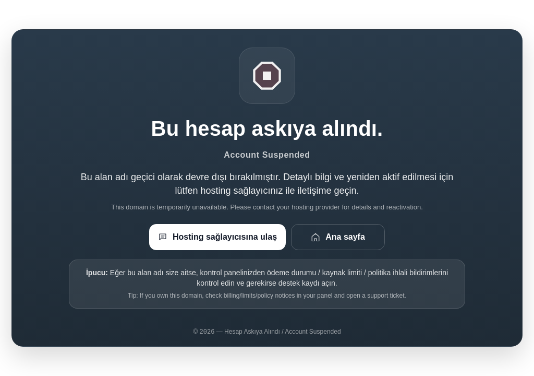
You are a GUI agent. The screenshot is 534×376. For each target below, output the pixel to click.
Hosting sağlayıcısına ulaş (217, 237)
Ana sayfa (338, 237)
